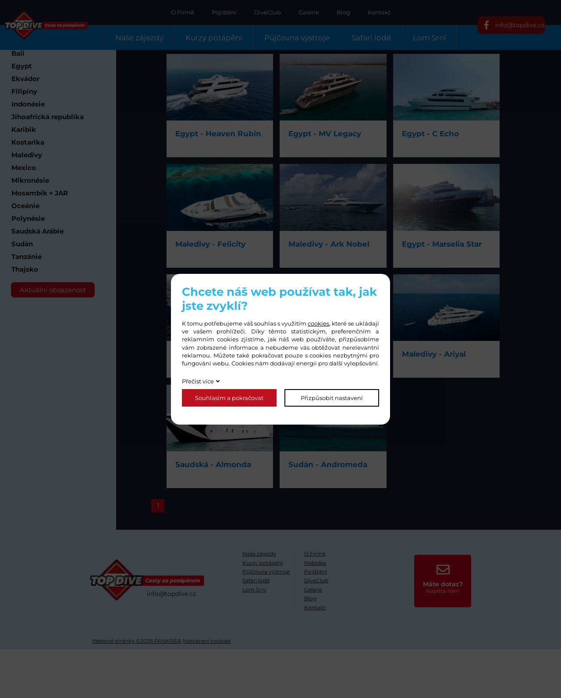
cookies (318, 323)
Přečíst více (198, 381)
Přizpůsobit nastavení (332, 397)
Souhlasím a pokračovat (229, 397)
